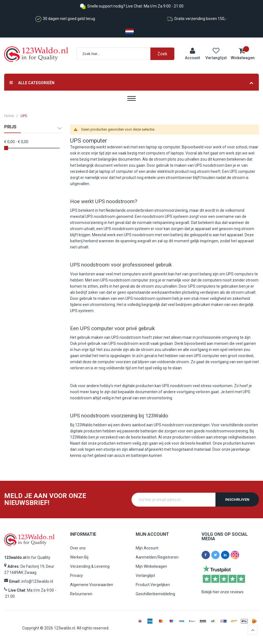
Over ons (78, 548)
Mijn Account (147, 548)
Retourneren (81, 594)
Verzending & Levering (90, 566)
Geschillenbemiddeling (155, 594)
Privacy (76, 575)
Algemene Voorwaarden (91, 584)
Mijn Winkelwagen (151, 566)
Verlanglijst (145, 575)
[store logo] (36, 54)
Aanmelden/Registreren (157, 557)
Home (9, 116)
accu (118, 455)
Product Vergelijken (153, 584)
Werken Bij (79, 557)
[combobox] (128, 54)
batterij (176, 235)
